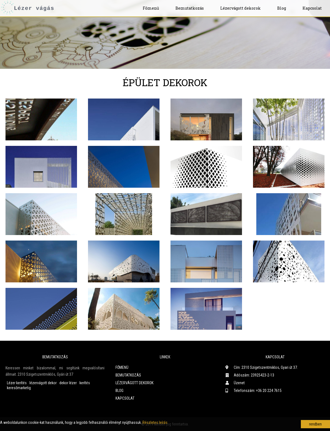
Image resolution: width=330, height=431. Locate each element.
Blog (281, 8)
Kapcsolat (312, 8)
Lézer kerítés (17, 383)
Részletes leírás (154, 422)
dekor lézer (68, 383)
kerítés (84, 383)
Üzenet (235, 383)
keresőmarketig (19, 388)
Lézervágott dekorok (240, 8)
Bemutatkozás (189, 8)
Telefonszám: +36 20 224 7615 (254, 390)
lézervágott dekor (43, 383)
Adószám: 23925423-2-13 (250, 375)
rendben (315, 424)
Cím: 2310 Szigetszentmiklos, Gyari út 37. (262, 367)
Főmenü (151, 8)
